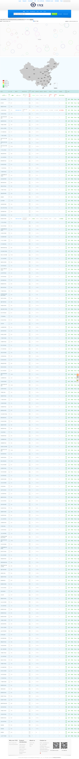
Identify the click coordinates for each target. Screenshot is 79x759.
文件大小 (55, 91)
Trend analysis (22, 746)
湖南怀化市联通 (3, 262)
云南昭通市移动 (3, 377)
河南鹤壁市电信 (3, 406)
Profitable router (49, 1)
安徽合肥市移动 (3, 153)
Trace (75, 99)
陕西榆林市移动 (3, 283)
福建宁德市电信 (3, 301)
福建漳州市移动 (3, 497)
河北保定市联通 (3, 421)
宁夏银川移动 (3, 392)
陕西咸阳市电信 (3, 160)
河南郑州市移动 (3, 457)
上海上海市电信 (3, 605)
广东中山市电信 (3, 222)
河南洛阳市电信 (3, 435)
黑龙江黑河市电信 (4, 207)
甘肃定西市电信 (3, 215)
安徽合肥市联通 (3, 193)
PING (72, 99)
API (35, 1)
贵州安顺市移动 (3, 280)
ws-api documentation (13, 744)
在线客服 (78, 376)
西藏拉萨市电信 (3, 641)
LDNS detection (22, 744)
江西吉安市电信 (3, 714)
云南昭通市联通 (3, 327)
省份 (11, 91)
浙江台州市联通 (3, 555)
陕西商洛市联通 (3, 410)
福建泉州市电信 (3, 576)
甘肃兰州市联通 (3, 352)
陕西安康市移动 (3, 417)
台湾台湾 (2, 323)
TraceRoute (32, 11)
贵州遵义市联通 (3, 334)
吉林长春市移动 (3, 330)
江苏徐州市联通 (3, 381)
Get (24, 11)
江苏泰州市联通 (3, 403)
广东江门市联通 (3, 240)
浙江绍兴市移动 (3, 99)
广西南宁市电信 (3, 189)
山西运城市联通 (3, 178)
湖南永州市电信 (3, 186)
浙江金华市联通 (3, 464)
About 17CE (32, 742)
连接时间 (41, 91)
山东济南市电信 (3, 493)
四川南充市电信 (3, 164)
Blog (30, 746)
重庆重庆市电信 (3, 609)
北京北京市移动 (3, 500)
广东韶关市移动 (3, 399)
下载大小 (50, 91)
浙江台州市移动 (3, 370)
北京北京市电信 (3, 587)
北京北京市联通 (3, 482)
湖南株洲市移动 (3, 558)
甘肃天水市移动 (3, 298)
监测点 (1, 91)
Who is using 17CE (12, 742)
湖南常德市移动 (3, 182)
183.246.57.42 (18, 110)
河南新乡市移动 (3, 305)
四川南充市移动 (3, 359)
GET (69, 99)
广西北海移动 (3, 316)
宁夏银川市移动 (3, 710)
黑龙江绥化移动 (3, 461)
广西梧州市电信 (3, 171)
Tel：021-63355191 (43, 751)
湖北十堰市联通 (3, 649)
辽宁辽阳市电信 (3, 348)
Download (30, 1)
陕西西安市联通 (3, 616)
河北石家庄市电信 (4, 414)
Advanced (65, 14)
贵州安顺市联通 (3, 638)
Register (25, 1)
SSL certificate (40, 1)
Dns (38, 11)
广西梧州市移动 (3, 291)
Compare (60, 14)
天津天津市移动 (3, 265)
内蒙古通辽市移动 (4, 309)
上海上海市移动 (3, 157)
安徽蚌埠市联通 (3, 511)
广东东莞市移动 (3, 168)
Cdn (41, 11)
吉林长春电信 (3, 591)
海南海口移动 (3, 573)
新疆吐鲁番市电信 (4, 247)
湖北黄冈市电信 (3, 508)
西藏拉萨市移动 (3, 106)
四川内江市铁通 (3, 670)
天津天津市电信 (3, 276)
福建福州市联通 (3, 424)
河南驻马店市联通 (4, 446)
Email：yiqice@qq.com (44, 742)
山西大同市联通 (3, 631)
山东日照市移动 (3, 475)
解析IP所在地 (24, 91)
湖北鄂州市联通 (3, 479)
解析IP (16, 91)
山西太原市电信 (3, 721)
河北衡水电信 (3, 526)
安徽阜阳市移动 (3, 121)
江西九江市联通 (3, 627)
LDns (45, 11)
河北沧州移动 (3, 432)
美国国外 (2, 732)
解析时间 (37, 91)
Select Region (67, 1)
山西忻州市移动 (3, 388)
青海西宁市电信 (3, 696)
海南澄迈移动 (3, 688)
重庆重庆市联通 (3, 218)
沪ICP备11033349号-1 (57, 757)
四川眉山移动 (3, 634)
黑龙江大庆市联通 (4, 254)
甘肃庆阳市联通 (3, 204)
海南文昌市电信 (3, 287)
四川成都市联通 (3, 667)
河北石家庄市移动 (4, 251)
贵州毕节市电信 (3, 551)
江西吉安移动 (3, 486)
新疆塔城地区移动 (4, 562)
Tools (61, 1)
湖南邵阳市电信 (3, 428)
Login (20, 1)
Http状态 (30, 91)
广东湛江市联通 (3, 135)
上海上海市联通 (3, 258)
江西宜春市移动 (3, 356)
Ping (28, 11)
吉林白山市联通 (3, 128)
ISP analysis (21, 750)
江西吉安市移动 (3, 645)
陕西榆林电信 (3, 580)
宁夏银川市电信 (3, 652)
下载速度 (60, 91)
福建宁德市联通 (3, 569)
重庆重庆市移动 (3, 685)
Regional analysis (22, 749)
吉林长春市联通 (3, 504)
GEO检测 (57, 1)
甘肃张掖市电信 (3, 211)
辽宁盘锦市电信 (3, 678)
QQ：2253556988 (43, 744)
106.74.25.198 (18, 218)
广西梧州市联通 (3, 338)
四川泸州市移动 (3, 312)
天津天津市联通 (3, 471)
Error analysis (22, 747)
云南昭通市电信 (3, 439)
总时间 (33, 91)
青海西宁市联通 (3, 699)
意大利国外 (3, 200)
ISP (9, 91)
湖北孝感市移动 (3, 453)
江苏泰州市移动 (3, 110)
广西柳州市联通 (3, 681)
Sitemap (31, 744)
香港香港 (2, 725)
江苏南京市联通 (3, 233)
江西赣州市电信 (3, 341)
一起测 (38, 5)
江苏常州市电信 (3, 529)
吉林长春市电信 (3, 707)
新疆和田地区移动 (4, 703)
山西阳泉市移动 (3, 522)
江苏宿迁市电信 (3, 113)
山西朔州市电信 (3, 468)
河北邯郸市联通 (3, 236)
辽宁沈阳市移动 (3, 131)
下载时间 (45, 91)
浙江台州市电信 (3, 345)
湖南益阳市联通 (3, 363)
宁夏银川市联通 (3, 124)
